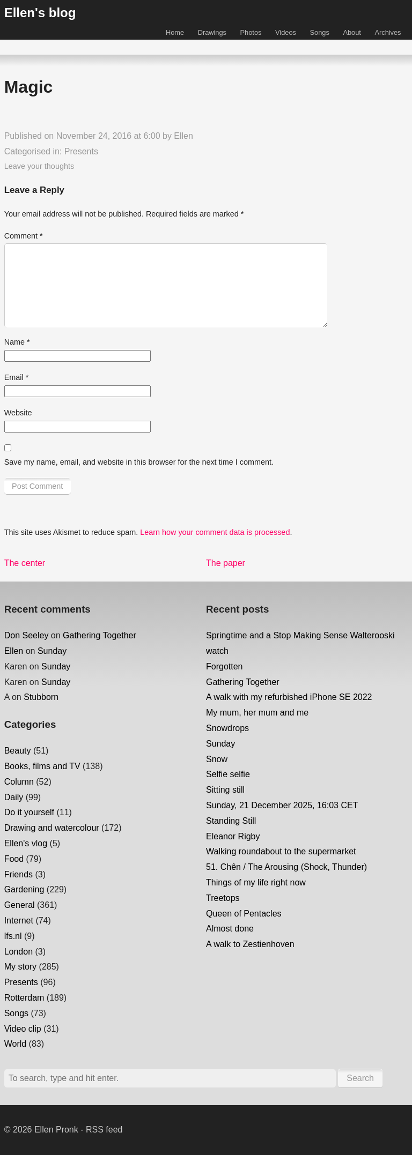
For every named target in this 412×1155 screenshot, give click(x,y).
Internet (18, 920)
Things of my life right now (256, 882)
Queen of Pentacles (244, 913)
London (18, 951)
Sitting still (225, 789)
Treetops (223, 898)
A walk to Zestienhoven (250, 944)
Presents (81, 151)
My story (20, 966)
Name (17, 342)
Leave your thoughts (39, 166)
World (15, 1043)
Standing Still (231, 820)
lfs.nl (13, 936)
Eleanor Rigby (233, 836)
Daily (14, 797)
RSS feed (104, 1129)
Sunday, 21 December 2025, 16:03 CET (282, 805)
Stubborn (41, 697)
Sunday (52, 650)
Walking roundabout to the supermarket (281, 851)
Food (14, 858)
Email (16, 377)
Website (18, 412)
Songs (319, 32)
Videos (285, 32)
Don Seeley (26, 635)
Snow (216, 759)
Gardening (24, 889)
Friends (18, 874)
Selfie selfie (228, 774)
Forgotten (224, 666)
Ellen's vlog (25, 843)
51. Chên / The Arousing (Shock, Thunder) (286, 866)
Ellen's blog (40, 12)
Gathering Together (99, 635)
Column (19, 781)
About (351, 32)
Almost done (230, 928)
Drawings (212, 32)
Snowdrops (227, 728)
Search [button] (360, 1078)
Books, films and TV (42, 766)
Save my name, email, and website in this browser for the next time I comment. (139, 462)
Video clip (22, 1028)
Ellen (183, 135)
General (19, 905)
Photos (251, 32)
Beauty (17, 750)
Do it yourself (29, 812)
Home (175, 32)
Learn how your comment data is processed (215, 532)
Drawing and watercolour (51, 827)
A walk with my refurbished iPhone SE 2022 (289, 697)
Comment (23, 236)
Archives (387, 32)
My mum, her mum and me (257, 712)
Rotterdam (24, 997)
